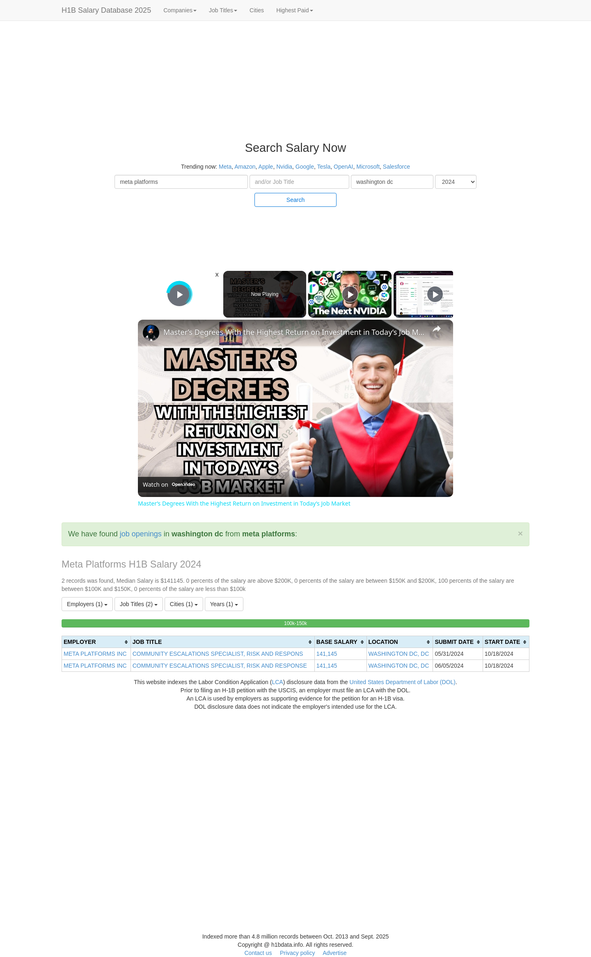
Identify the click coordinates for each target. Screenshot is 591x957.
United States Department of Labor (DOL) (403, 682)
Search (295, 200)
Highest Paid (294, 10)
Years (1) (224, 604)
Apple (266, 166)
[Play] (350, 294)
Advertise (334, 953)
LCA (277, 682)
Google (305, 166)
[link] (151, 333)
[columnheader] (96, 642)
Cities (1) (184, 604)
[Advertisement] (542, 148)
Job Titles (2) (139, 604)
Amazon (244, 166)
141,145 (326, 653)
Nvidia (284, 166)
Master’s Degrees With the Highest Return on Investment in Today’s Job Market (294, 332)
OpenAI (343, 166)
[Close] (520, 533)
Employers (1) (87, 604)
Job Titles (223, 10)
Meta (225, 166)
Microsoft (368, 166)
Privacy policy (297, 953)
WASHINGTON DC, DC (399, 653)
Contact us (258, 953)
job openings (141, 534)
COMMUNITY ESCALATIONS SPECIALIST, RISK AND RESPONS (218, 653)
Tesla (324, 166)
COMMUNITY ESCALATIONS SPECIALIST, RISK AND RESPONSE (220, 665)
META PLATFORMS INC (95, 653)
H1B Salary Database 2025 (106, 10)
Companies (180, 10)
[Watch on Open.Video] (169, 484)
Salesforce (396, 166)
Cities (257, 10)
